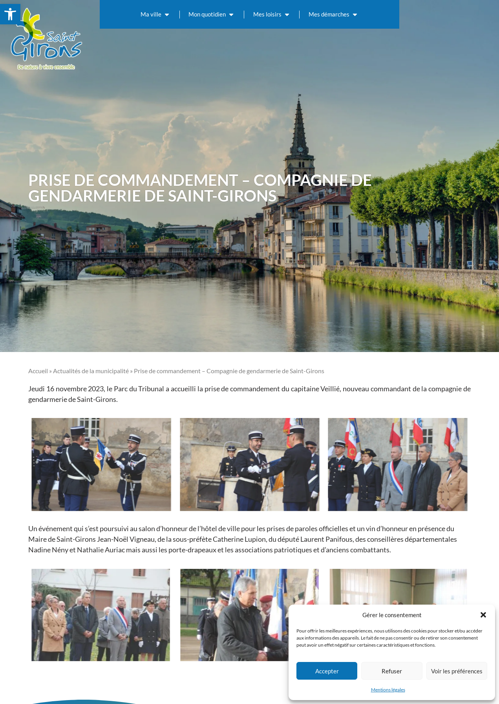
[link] (10, 14)
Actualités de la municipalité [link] (91, 370)
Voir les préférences (457, 671)
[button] (483, 615)
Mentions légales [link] (388, 690)
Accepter (327, 671)
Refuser (392, 671)
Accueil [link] (38, 370)
